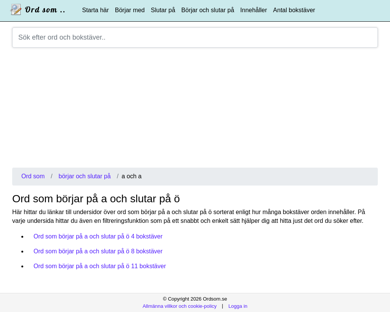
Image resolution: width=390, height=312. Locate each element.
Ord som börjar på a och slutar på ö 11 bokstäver (100, 266)
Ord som (33, 176)
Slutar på (163, 10)
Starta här (95, 10)
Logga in (238, 306)
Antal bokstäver (294, 10)
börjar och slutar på (85, 176)
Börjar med (130, 10)
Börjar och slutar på (207, 10)
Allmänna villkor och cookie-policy (179, 306)
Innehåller (253, 10)
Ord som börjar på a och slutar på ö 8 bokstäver (98, 251)
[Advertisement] (195, 110)
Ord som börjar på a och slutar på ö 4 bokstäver (98, 236)
